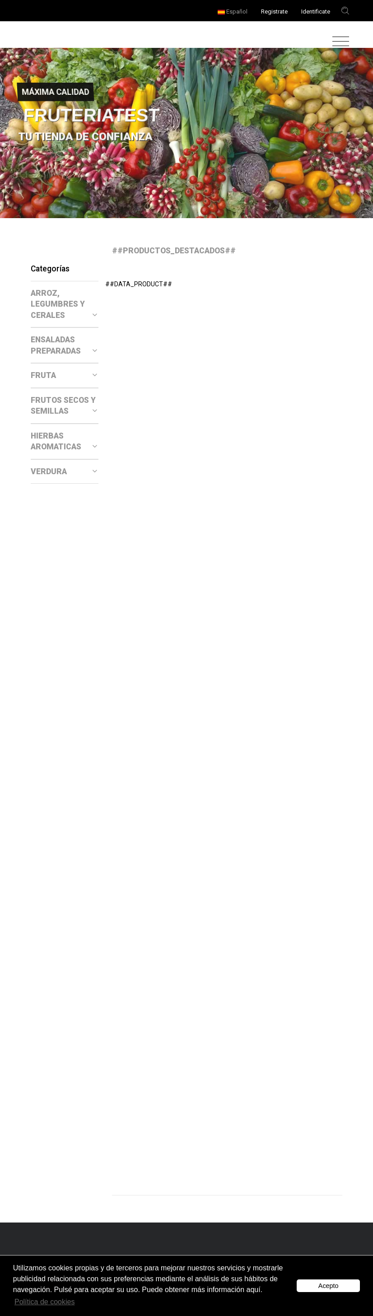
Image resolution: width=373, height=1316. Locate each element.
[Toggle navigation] (338, 42)
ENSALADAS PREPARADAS (64, 345)
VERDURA (64, 471)
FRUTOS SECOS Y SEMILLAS (64, 406)
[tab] (64, 304)
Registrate (274, 11)
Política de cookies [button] (44, 1302)
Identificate (315, 11)
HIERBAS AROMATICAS (64, 441)
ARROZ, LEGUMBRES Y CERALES (64, 304)
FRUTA (64, 375)
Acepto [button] (328, 1285)
